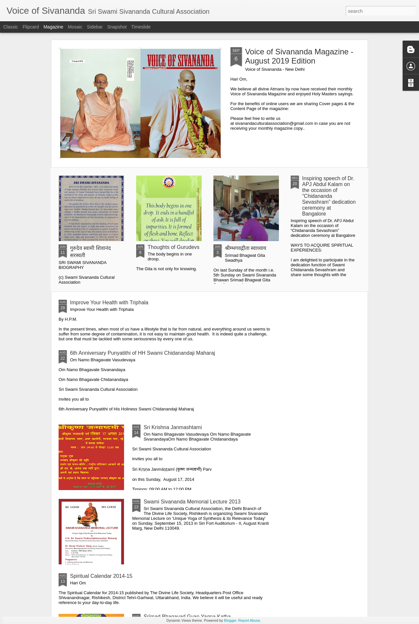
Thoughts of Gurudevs (173, 247)
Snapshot (117, 26)
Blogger (230, 620)
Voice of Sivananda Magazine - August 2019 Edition (299, 56)
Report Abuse (249, 620)
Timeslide (141, 26)
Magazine (54, 26)
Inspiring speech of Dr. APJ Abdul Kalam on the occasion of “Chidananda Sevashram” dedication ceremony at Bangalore (329, 196)
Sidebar (95, 26)
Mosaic (75, 26)
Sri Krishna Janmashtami (173, 427)
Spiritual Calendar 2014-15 (101, 576)
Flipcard (31, 26)
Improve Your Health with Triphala (109, 302)
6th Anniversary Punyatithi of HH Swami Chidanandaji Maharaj (142, 353)
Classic (10, 26)
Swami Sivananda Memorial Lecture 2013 (192, 501)
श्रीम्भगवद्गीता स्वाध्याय (245, 248)
